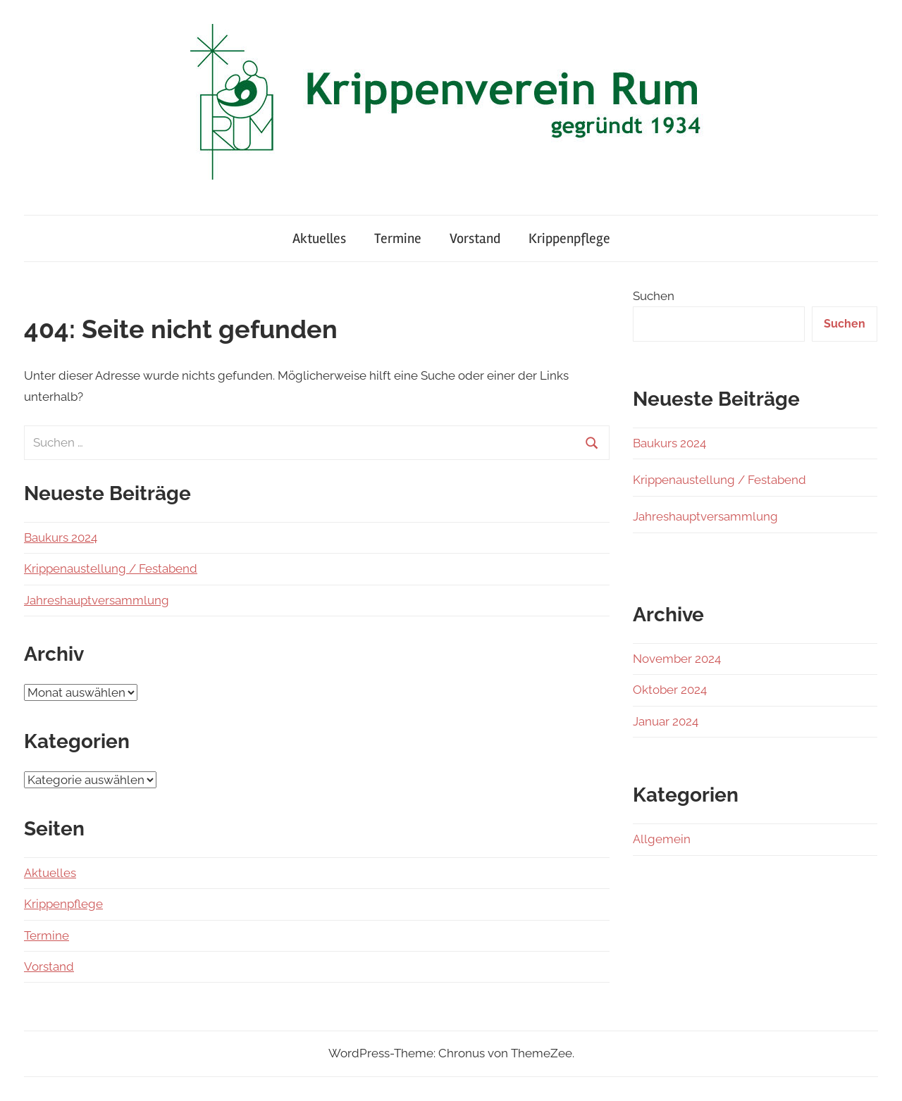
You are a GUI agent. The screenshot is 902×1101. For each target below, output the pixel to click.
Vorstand (475, 238)
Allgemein (662, 839)
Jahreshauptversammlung (96, 600)
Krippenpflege (569, 238)
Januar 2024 (665, 721)
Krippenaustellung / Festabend (110, 568)
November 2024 (677, 659)
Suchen (653, 296)
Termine (397, 238)
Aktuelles (319, 238)
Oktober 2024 (670, 690)
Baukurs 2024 (60, 537)
